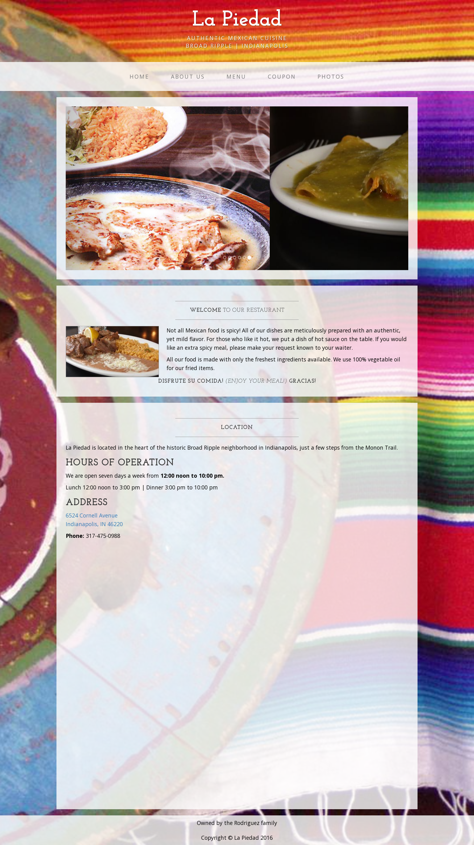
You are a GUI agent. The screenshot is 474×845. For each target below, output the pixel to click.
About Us (188, 76)
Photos (331, 76)
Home (139, 76)
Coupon (282, 76)
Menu (236, 76)
